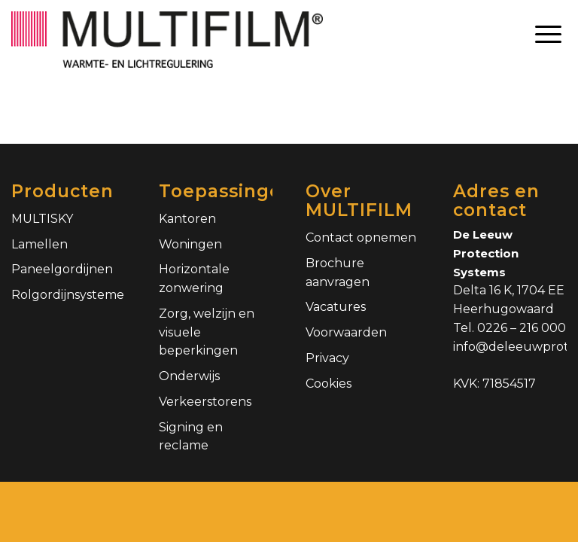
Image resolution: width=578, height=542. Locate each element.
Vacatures (336, 307)
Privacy (327, 358)
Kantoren (187, 219)
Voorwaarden (346, 332)
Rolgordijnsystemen (68, 295)
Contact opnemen (361, 237)
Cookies (328, 383)
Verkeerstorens (205, 401)
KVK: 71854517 (494, 383)
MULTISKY (42, 219)
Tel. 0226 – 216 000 (509, 328)
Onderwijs (189, 376)
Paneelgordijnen (62, 269)
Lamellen (39, 244)
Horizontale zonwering (194, 278)
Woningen (190, 244)
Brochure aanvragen (338, 272)
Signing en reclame (191, 436)
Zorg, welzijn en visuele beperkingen (206, 332)
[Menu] (548, 34)
